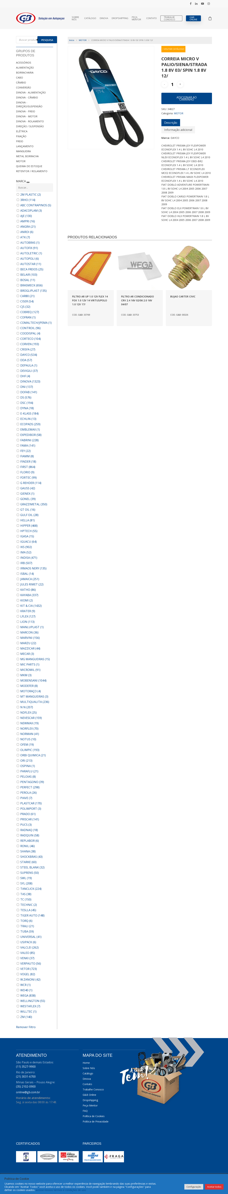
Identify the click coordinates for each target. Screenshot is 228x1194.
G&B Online (193, 18)
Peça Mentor (136, 18)
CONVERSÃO (23, 87)
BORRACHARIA (24, 72)
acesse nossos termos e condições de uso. (61, 1190)
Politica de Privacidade (95, 1121)
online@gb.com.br (28, 1092)
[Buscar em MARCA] (34, 187)
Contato (151, 18)
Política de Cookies (94, 1116)
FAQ (85, 1110)
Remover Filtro (26, 1027)
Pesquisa (47, 40)
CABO (19, 77)
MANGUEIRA (23, 151)
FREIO (19, 141)
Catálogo (90, 18)
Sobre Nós (75, 18)
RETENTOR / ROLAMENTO (31, 171)
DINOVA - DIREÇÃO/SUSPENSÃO (29, 104)
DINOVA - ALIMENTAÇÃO (31, 92)
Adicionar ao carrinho (187, 98)
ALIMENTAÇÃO (25, 67)
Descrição (170, 123)
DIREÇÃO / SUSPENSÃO (30, 126)
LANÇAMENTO (24, 146)
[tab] (170, 122)
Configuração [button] (193, 1186)
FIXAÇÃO (21, 136)
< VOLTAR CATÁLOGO (173, 49)
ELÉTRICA (21, 131)
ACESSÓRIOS (23, 62)
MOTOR (20, 161)
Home (86, 1062)
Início (71, 40)
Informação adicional (178, 130)
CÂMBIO (21, 82)
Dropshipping (120, 18)
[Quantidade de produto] (172, 84)
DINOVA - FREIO (25, 111)
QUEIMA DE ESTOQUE (29, 166)
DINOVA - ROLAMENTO (30, 121)
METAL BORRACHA (27, 156)
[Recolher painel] (28, 182)
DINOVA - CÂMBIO (27, 97)
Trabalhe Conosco (169, 18)
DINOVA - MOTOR (26, 116)
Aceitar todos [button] (214, 1186)
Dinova (104, 18)
